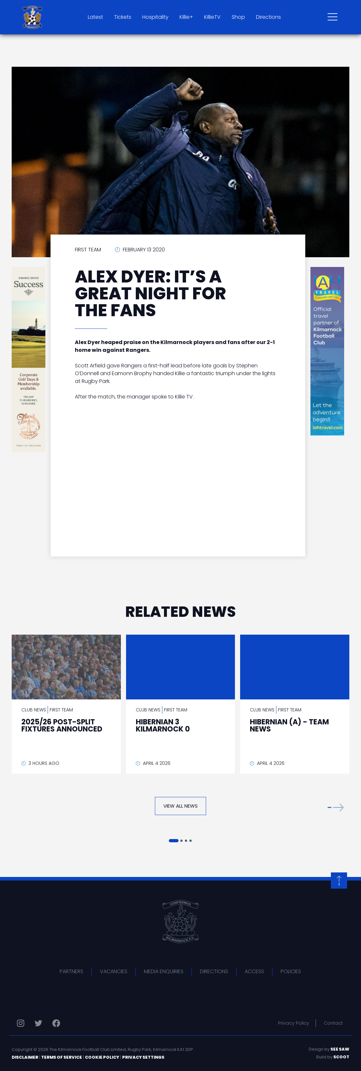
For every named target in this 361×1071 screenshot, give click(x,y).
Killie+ (186, 17)
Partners (71, 971)
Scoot (341, 1057)
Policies (291, 971)
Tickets (122, 17)
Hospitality (155, 17)
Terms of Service (61, 1057)
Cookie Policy (102, 1057)
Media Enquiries (163, 971)
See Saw (340, 1049)
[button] (336, 807)
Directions (268, 17)
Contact (333, 1023)
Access (254, 971)
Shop (238, 17)
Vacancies (113, 971)
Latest (95, 17)
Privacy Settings (143, 1057)
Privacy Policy (293, 1023)
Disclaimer (25, 1057)
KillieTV (212, 17)
